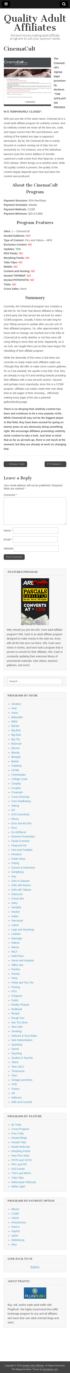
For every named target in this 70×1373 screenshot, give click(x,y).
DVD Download (20, 814)
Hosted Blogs (19, 1137)
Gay (13, 876)
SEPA (14, 1235)
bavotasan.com (50, 1369)
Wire (14, 1244)
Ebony (15, 818)
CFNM (15, 770)
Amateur (16, 703)
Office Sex (17, 964)
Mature (15, 942)
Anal (14, 708)
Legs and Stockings (22, 929)
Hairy (14, 902)
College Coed (19, 779)
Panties (15, 969)
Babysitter (17, 717)
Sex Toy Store (19, 1022)
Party (14, 978)
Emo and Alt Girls (21, 823)
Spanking (16, 1044)
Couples (16, 787)
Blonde (15, 752)
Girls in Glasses (20, 880)
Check (15, 1217)
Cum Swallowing (21, 801)
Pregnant (16, 995)
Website (8, 548)
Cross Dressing (20, 796)
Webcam (16, 1097)
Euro (14, 827)
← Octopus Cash (15, 464)
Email (8, 539)
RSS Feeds (18, 1168)
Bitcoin (15, 1209)
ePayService (18, 1222)
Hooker (15, 911)
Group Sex (17, 898)
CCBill (15, 1213)
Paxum (15, 1226)
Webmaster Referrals (23, 1182)
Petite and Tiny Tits (22, 982)
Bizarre (15, 748)
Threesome (18, 1071)
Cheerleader (18, 774)
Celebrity (16, 765)
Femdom (16, 854)
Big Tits (15, 739)
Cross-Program (20, 1129)
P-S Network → (55, 464)
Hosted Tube (18, 1142)
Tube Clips (17, 1177)
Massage (16, 938)
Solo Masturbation (21, 1040)
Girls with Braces (21, 885)
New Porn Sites (20, 1155)
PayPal (15, 1231)
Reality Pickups (20, 1004)
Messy (15, 947)
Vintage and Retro (21, 1079)
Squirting (16, 1053)
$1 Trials (16, 1124)
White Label (18, 1186)
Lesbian (16, 933)
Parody (15, 973)
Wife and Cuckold (21, 1102)
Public (14, 1000)
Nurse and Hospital (22, 960)
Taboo (14, 1062)
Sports (15, 1048)
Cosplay (16, 783)
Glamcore (17, 894)
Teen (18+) (17, 1066)
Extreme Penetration (23, 836)
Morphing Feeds (20, 1151)
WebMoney (18, 1240)
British (15, 761)
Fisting (15, 863)
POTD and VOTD (21, 1160)
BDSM (15, 726)
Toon (14, 1075)
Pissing (15, 987)
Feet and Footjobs (21, 849)
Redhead (16, 1009)
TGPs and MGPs (21, 1173)
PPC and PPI (19, 1164)
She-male (17, 1026)
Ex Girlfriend (18, 832)
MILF (14, 951)
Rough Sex (17, 1017)
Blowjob (16, 756)
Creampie (17, 792)
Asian (14, 712)
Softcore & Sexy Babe (24, 1035)
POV (14, 991)
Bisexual (16, 743)
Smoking (16, 1031)
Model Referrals (20, 1146)
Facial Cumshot (20, 840)
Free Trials (17, 1133)
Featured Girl (19, 845)
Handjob (16, 907)
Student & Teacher (22, 1057)
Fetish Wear (18, 858)
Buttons (35, 1267)
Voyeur (15, 1088)
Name (8, 530)
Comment (10, 494)
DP (13, 810)
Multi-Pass (17, 955)
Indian (14, 916)
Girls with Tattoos (21, 889)
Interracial (17, 920)
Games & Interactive (23, 867)
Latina (14, 925)
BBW (14, 721)
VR (13, 1093)
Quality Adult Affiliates (35, 23)
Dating (15, 805)
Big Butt (16, 730)
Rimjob (15, 1013)
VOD (14, 1084)
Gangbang (17, 871)
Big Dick (16, 734)
